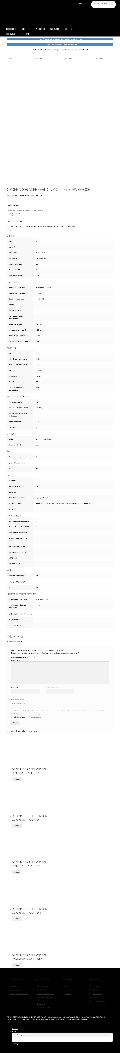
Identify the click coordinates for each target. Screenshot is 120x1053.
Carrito (15, 1044)
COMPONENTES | (40, 28)
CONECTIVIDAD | (10, 33)
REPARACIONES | (10, 28)
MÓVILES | (69, 28)
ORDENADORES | (55, 28)
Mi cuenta (82, 3)
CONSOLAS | (24, 33)
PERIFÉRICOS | (25, 28)
